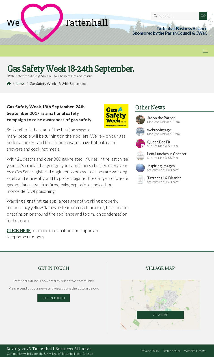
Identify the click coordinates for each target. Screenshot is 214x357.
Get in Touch (54, 298)
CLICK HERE (19, 230)
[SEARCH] (176, 16)
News (20, 83)
